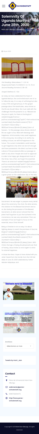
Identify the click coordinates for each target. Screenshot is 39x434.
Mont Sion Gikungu (22, 427)
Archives (8, 342)
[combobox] (19, 346)
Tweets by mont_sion (13, 360)
